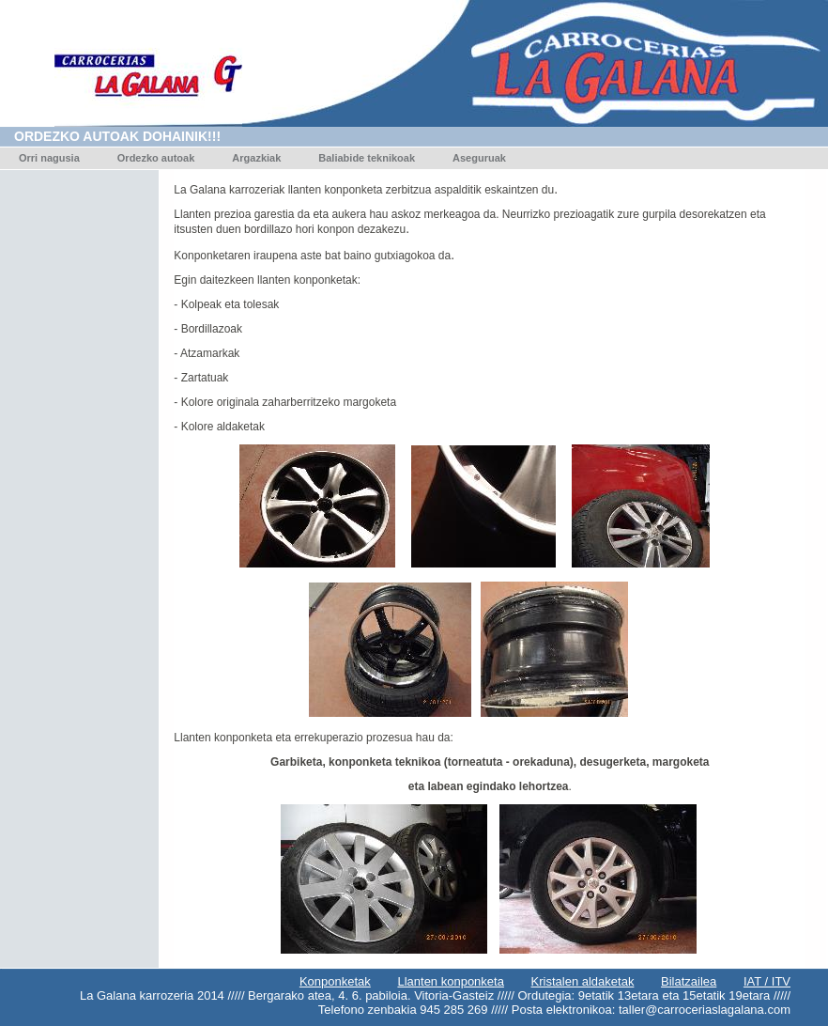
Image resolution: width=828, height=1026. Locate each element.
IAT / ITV (767, 981)
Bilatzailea (688, 981)
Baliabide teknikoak (366, 157)
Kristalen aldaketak (583, 981)
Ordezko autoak (156, 157)
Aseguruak (479, 157)
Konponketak (335, 981)
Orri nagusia (49, 157)
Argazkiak (256, 157)
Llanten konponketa (450, 981)
